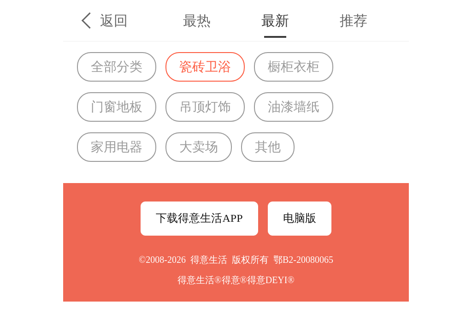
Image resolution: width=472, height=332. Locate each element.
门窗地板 (116, 107)
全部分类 (116, 66)
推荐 (353, 20)
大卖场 (198, 147)
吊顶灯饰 (205, 107)
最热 (197, 20)
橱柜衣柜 (293, 66)
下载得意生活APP (199, 218)
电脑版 (299, 218)
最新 (275, 20)
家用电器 (116, 147)
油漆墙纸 (293, 107)
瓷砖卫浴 (205, 66)
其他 (268, 147)
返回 (114, 20)
